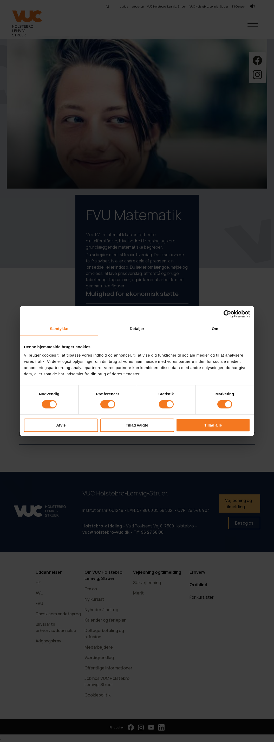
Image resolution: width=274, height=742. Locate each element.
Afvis (61, 425)
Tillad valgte (137, 425)
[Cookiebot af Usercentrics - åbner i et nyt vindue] (227, 314)
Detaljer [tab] (137, 328)
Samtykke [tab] (59, 328)
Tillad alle (213, 425)
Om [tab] (215, 328)
